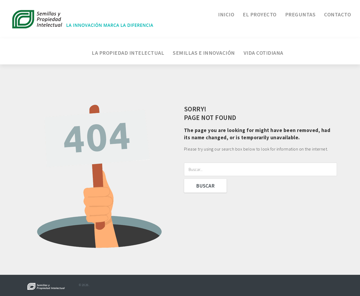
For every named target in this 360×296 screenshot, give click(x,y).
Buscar (205, 185)
